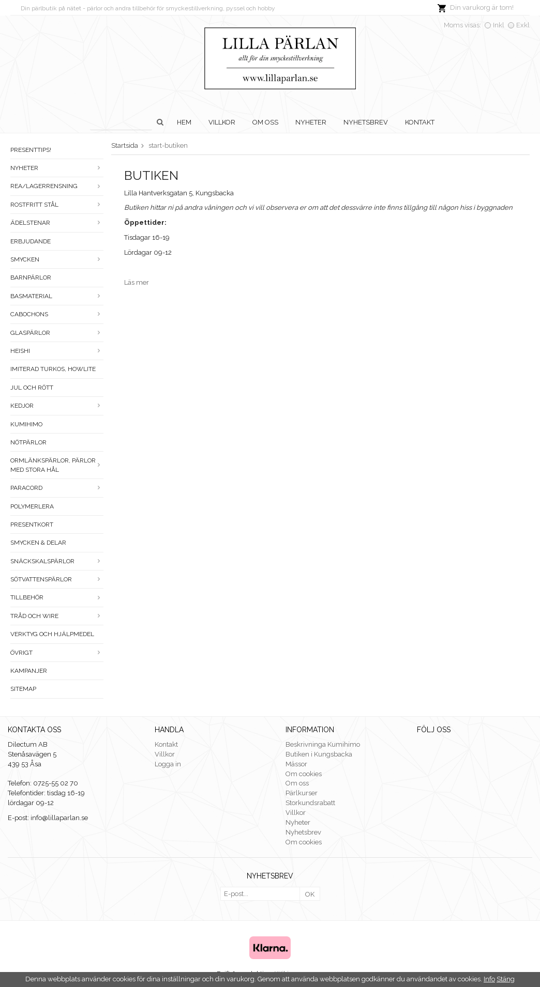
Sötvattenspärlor (56, 579)
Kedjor (56, 405)
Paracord (56, 487)
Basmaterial (56, 296)
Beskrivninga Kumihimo (323, 744)
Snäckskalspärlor (56, 561)
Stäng (506, 979)
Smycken (56, 259)
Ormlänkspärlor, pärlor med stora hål (56, 465)
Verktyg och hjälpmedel (52, 634)
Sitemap (23, 688)
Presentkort (31, 524)
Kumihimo (26, 424)
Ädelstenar (56, 222)
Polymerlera (32, 506)
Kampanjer (28, 670)
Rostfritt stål (56, 204)
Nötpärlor (28, 442)
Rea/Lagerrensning (56, 186)
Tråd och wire (56, 616)
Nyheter (310, 122)
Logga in (168, 764)
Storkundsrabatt (310, 803)
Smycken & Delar (38, 542)
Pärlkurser (302, 793)
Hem (184, 122)
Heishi (56, 350)
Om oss (265, 122)
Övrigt (56, 652)
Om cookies (304, 774)
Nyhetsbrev (365, 122)
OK (309, 894)
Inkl (498, 25)
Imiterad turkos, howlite (53, 369)
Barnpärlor (30, 277)
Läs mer (136, 282)
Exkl (523, 25)
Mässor (296, 764)
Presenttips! (30, 149)
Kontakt (419, 122)
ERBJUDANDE (30, 241)
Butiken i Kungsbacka (319, 754)
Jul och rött (31, 387)
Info (489, 979)
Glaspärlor (56, 332)
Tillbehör (56, 597)
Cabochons (56, 314)
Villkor (221, 122)
